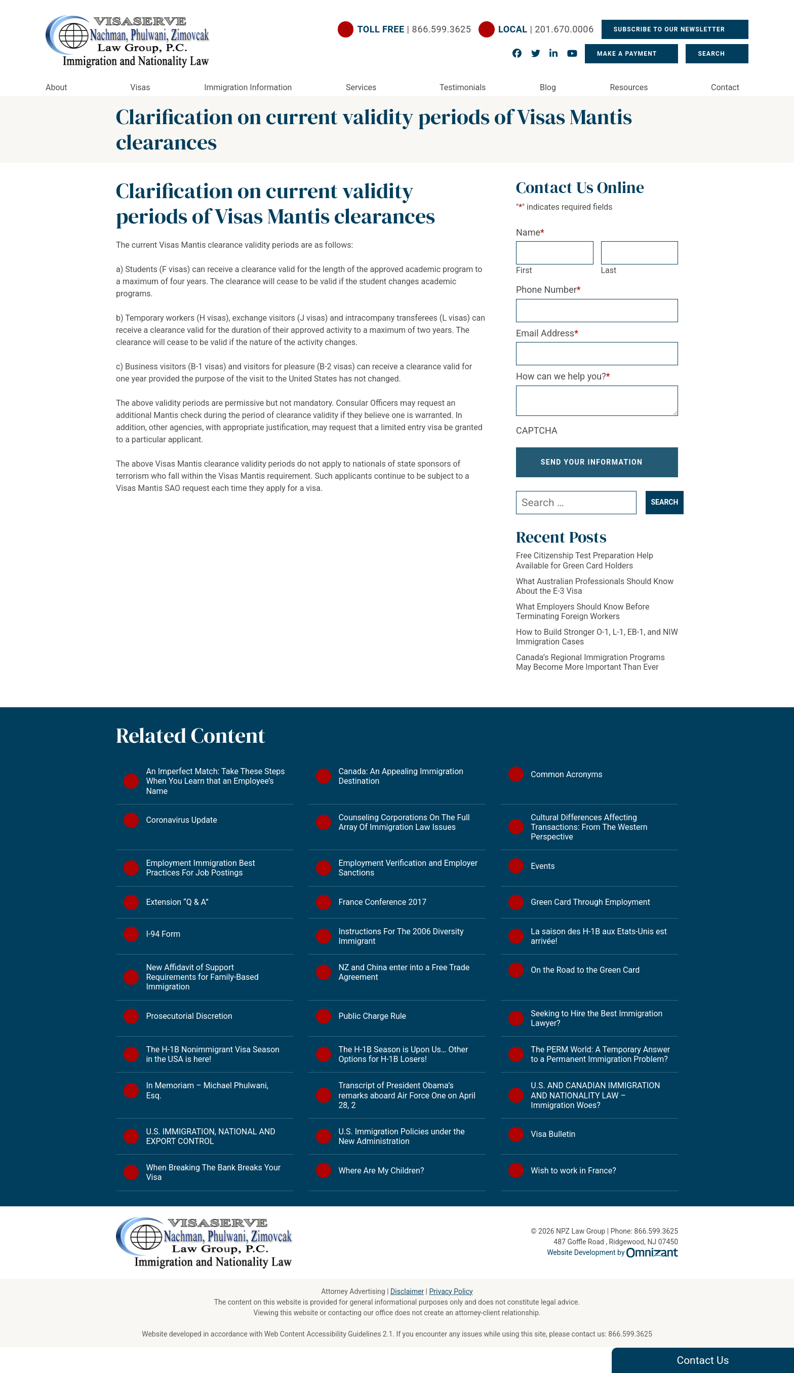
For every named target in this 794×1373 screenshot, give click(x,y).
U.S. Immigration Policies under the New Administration (401, 1136)
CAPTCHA (537, 430)
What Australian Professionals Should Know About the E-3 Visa (594, 586)
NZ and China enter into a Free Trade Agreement (403, 972)
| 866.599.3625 (414, 29)
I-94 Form (163, 934)
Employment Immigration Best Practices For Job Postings (200, 868)
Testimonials (463, 87)
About (56, 87)
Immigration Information (248, 87)
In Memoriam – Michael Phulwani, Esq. (207, 1090)
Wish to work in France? (573, 1170)
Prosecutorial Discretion (189, 1016)
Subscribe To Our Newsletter (670, 29)
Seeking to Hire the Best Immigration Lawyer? (596, 1018)
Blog (548, 87)
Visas (140, 87)
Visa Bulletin (553, 1134)
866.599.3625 (630, 1334)
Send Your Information (592, 462)
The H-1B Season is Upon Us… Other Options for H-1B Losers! (403, 1054)
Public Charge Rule (372, 1016)
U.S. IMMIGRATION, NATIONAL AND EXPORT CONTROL (210, 1136)
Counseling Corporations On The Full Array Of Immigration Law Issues (403, 822)
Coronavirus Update (181, 820)
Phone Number (548, 289)
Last (609, 270)
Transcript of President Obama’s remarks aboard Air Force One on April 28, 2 (406, 1095)
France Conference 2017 (382, 902)
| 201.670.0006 (546, 29)
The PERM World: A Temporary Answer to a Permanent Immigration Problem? (600, 1054)
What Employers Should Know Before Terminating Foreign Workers (582, 611)
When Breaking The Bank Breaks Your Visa (213, 1172)
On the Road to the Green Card (585, 970)
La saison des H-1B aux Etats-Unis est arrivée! (599, 936)
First (524, 270)
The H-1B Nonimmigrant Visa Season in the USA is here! (213, 1054)
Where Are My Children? (381, 1170)
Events (542, 866)
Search (712, 53)
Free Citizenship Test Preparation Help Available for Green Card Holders (584, 560)
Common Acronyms (566, 774)
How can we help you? (563, 376)
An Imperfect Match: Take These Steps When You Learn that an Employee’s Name (215, 781)
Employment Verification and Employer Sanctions (408, 868)
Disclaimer (407, 1291)
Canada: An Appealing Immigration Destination (400, 776)
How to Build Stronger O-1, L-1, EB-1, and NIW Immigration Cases (597, 636)
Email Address (547, 333)
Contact (725, 87)
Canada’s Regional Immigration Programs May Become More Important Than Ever (590, 662)
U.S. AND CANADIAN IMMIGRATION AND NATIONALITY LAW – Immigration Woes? (595, 1095)
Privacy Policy (450, 1291)
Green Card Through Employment (590, 902)
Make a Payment (627, 53)
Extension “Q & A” (177, 902)
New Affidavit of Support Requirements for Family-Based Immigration (202, 977)
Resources (629, 87)
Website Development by (612, 1252)
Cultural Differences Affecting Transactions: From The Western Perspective (589, 827)
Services (361, 87)
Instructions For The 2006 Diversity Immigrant (400, 936)
